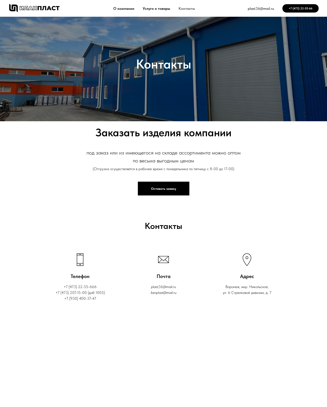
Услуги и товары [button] (156, 8)
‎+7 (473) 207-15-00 (71, 292)
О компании (123, 8)
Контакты (187, 8)
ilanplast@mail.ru (163, 292)
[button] (163, 188)
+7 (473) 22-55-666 (80, 287)
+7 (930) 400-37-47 (80, 298)
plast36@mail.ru (261, 8)
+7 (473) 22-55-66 (300, 8)
